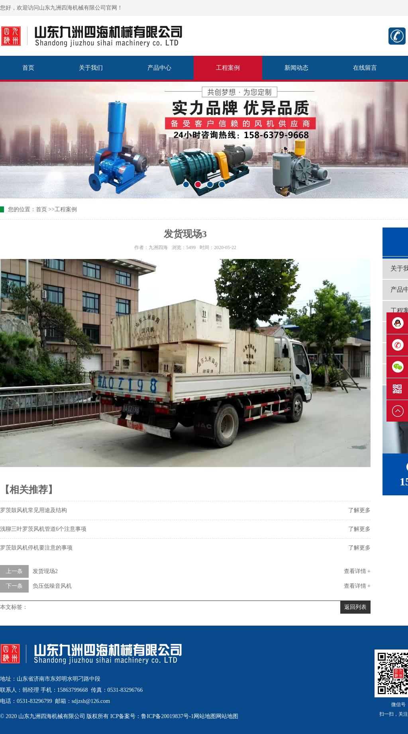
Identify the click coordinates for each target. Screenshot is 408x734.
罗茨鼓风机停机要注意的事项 (36, 548)
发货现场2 (45, 571)
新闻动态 (296, 68)
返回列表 (355, 607)
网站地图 (205, 716)
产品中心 (159, 68)
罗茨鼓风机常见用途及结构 (33, 510)
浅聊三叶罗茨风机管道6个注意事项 (43, 529)
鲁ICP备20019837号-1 (167, 716)
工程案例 (228, 68)
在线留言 (365, 68)
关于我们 (91, 68)
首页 (28, 68)
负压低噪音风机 (52, 586)
